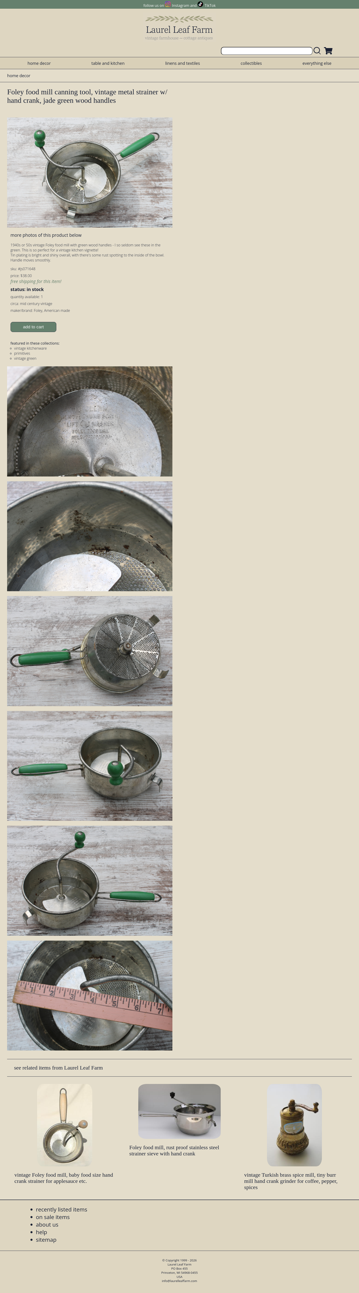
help (41, 1232)
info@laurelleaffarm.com (179, 1281)
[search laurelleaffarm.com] (318, 51)
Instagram (180, 5)
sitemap (46, 1239)
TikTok (210, 5)
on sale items (53, 1217)
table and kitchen (108, 63)
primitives (22, 353)
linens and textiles (182, 63)
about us (47, 1224)
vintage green (25, 358)
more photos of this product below (46, 235)
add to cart (33, 326)
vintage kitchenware (30, 348)
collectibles (251, 63)
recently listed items (61, 1209)
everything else (316, 63)
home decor (39, 63)
